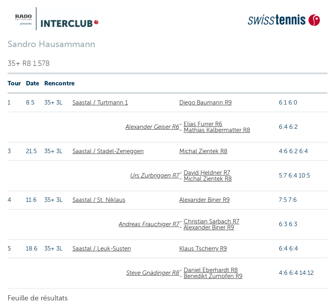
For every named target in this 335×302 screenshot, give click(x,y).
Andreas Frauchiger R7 (149, 224)
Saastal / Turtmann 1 (100, 102)
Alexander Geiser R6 (152, 127)
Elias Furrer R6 (203, 124)
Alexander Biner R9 (204, 200)
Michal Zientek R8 (203, 151)
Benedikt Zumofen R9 (213, 276)
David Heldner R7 (207, 173)
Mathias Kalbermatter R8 (217, 130)
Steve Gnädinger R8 (152, 273)
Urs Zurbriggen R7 (154, 175)
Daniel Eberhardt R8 (211, 270)
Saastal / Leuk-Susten (101, 248)
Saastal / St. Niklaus (98, 200)
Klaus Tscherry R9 (203, 248)
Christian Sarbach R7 (211, 221)
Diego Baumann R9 (205, 102)
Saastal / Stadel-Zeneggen (108, 151)
